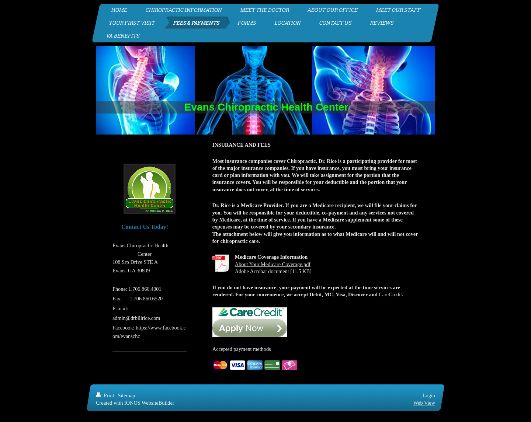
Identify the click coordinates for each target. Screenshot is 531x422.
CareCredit (390, 294)
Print (105, 395)
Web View (424, 403)
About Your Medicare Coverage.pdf (272, 264)
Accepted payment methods (241, 349)
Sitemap (126, 395)
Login (429, 395)
